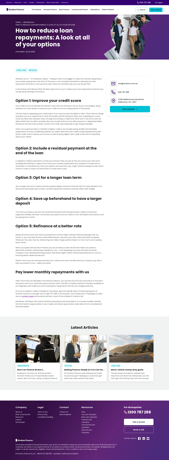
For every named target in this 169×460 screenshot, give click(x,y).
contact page (27, 296)
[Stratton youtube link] (148, 438)
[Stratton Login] (159, 2)
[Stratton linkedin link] (143, 438)
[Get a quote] (156, 10)
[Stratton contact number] (137, 412)
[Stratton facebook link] (139, 438)
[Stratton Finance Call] (144, 2)
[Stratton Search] (141, 10)
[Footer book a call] (138, 429)
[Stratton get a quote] (138, 422)
